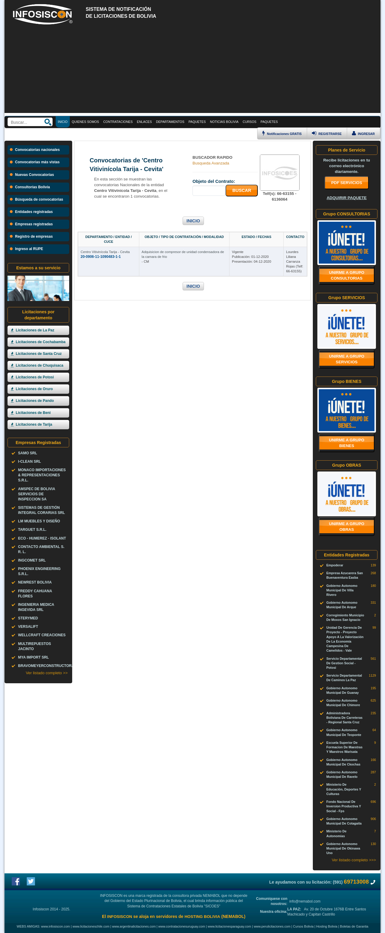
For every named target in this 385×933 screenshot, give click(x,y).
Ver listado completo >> (47, 673)
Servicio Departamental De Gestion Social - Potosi (344, 663)
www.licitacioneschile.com (90, 926)
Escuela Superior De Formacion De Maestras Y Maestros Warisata (344, 747)
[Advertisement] (192, 71)
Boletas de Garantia (354, 926)
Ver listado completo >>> (354, 860)
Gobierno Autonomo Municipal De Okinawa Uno (343, 848)
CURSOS (250, 122)
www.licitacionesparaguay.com (229, 926)
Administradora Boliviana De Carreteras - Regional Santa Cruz (344, 717)
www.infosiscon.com (55, 926)
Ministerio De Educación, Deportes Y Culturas (343, 789)
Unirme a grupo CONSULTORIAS (347, 275)
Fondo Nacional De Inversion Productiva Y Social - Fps (343, 806)
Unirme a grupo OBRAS (347, 526)
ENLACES (144, 122)
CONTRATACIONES (118, 122)
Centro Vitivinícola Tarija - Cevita (105, 252)
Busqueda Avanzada (210, 163)
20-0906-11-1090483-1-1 (101, 257)
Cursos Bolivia (303, 926)
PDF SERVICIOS (346, 182)
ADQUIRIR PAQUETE (347, 198)
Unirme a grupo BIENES (347, 443)
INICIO (193, 220)
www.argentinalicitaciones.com (134, 926)
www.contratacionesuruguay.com (181, 926)
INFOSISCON (119, 916)
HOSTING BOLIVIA (202, 916)
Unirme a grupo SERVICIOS (347, 359)
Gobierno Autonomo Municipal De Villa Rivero (341, 590)
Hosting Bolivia (326, 926)
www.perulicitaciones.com (272, 926)
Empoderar (334, 565)
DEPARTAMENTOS (170, 122)
